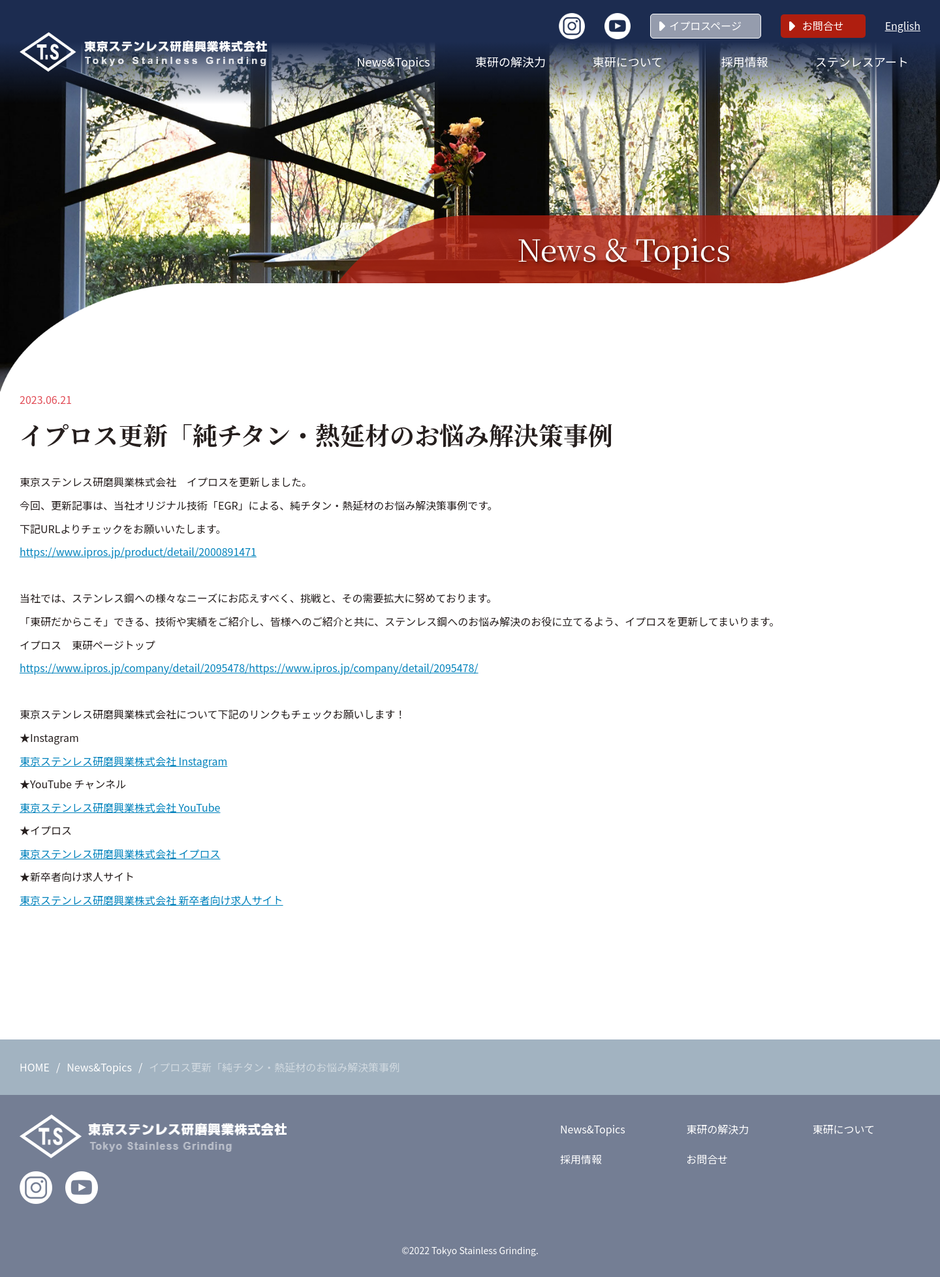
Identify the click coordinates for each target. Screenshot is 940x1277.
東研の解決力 (510, 61)
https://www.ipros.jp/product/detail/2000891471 (138, 551)
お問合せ (823, 25)
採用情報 (744, 61)
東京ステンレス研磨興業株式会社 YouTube (120, 807)
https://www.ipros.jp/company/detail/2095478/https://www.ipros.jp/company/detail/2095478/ (249, 667)
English (902, 25)
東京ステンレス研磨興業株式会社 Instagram (123, 761)
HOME (35, 1067)
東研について (628, 61)
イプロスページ (705, 25)
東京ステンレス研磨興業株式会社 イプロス (120, 853)
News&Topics (393, 61)
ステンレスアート (862, 61)
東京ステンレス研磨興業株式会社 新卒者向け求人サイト (151, 900)
